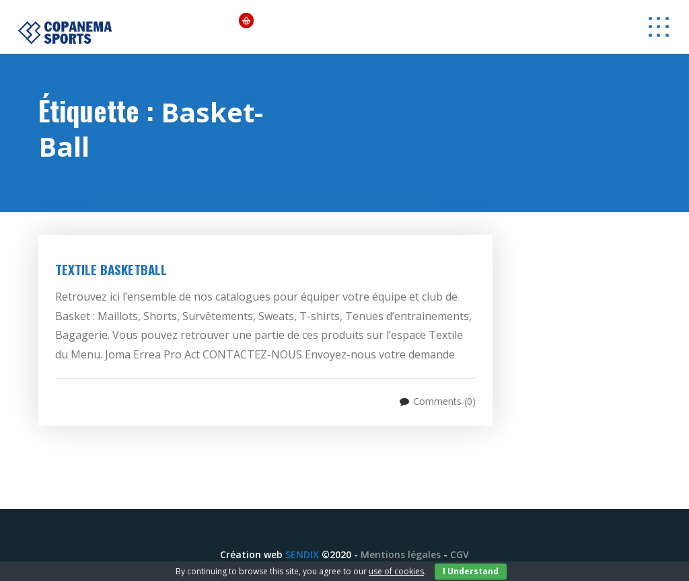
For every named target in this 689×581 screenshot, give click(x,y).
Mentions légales (401, 554)
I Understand (471, 571)
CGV (459, 554)
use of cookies (396, 571)
